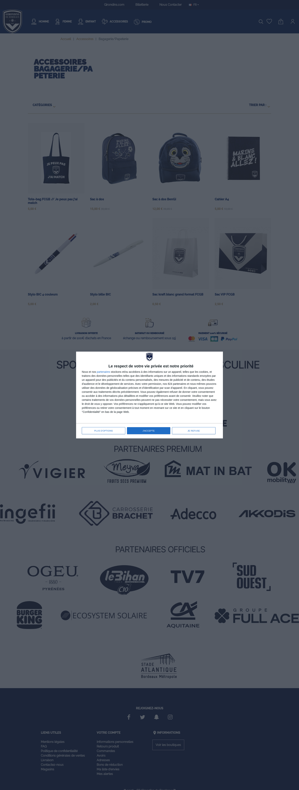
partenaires (103, 372)
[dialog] (149, 395)
